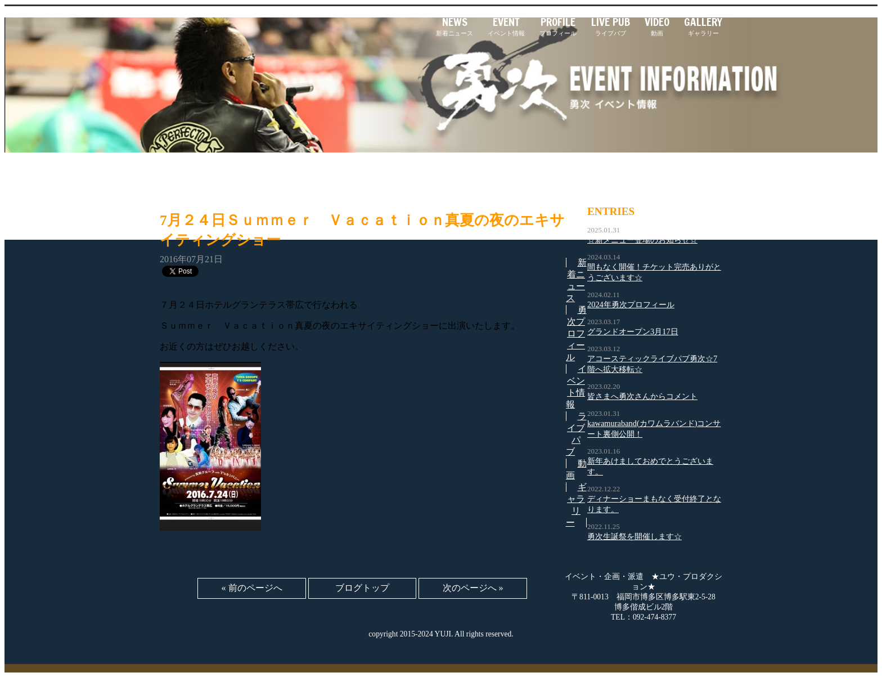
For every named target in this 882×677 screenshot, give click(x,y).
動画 (657, 26)
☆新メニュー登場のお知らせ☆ (642, 239)
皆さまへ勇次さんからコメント (642, 396)
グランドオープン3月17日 (632, 331)
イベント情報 (506, 26)
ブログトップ (362, 588)
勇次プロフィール (576, 333)
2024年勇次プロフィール (630, 304)
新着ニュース (454, 26)
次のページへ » (473, 588)
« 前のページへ (252, 588)
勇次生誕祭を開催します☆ (634, 536)
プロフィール (558, 26)
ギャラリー (703, 26)
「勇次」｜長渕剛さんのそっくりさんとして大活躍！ (258, 38)
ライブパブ (610, 26)
